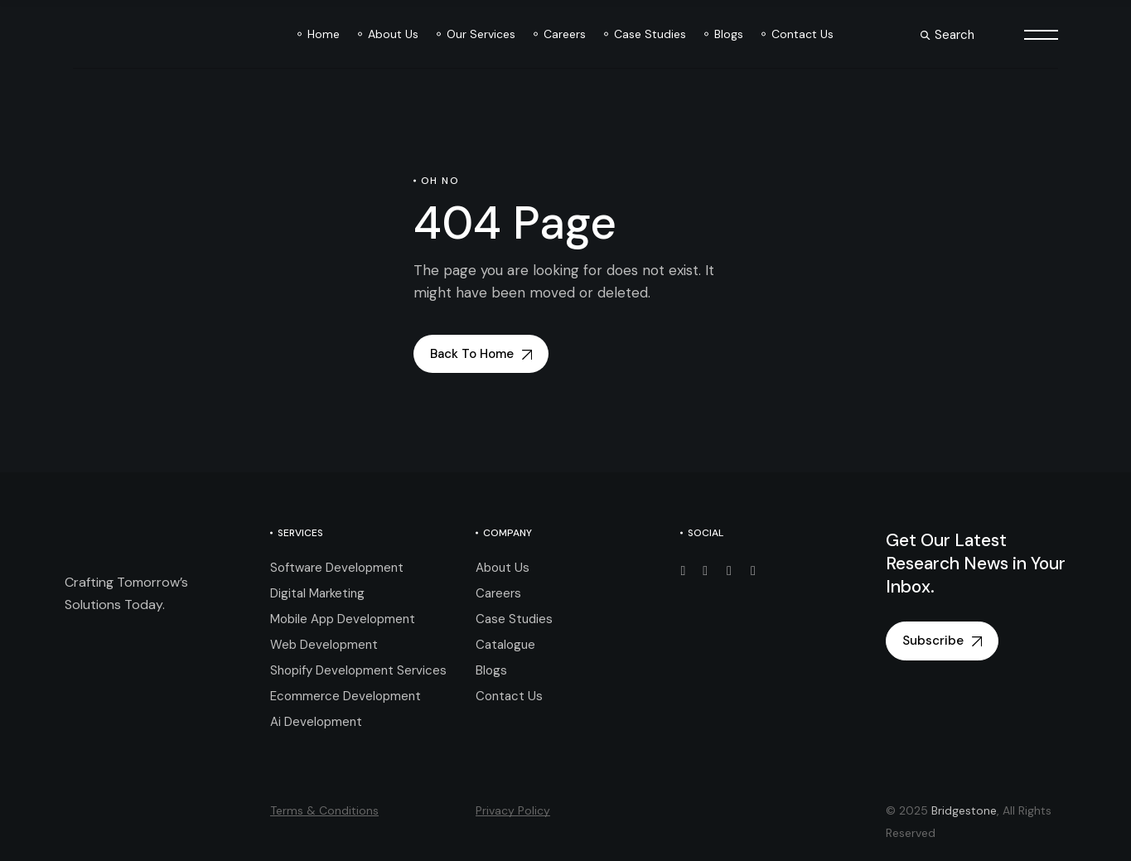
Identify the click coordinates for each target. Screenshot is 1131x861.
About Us (502, 567)
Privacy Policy (513, 810)
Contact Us (509, 696)
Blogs (491, 670)
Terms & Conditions (324, 810)
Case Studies (514, 619)
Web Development (324, 644)
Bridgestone (964, 810)
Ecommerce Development (345, 696)
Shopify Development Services (358, 670)
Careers (498, 593)
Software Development (337, 567)
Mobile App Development (342, 619)
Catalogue (505, 644)
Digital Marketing (317, 593)
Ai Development (316, 721)
